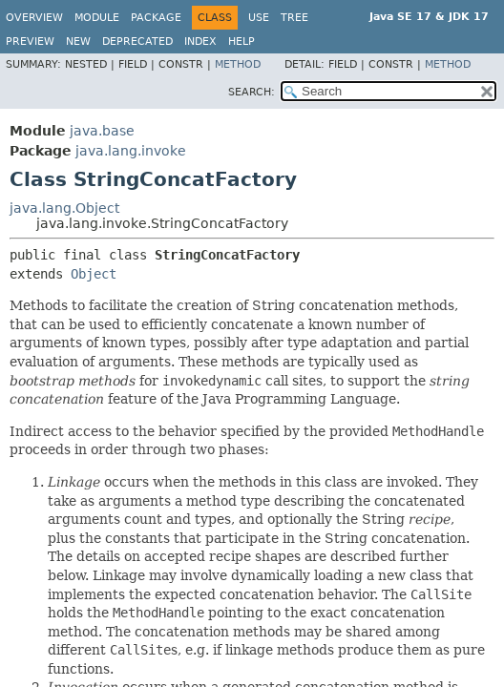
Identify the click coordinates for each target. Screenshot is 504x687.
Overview (34, 17)
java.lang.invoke (130, 150)
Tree (294, 17)
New (78, 41)
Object (93, 273)
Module (96, 17)
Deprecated (137, 41)
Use (258, 17)
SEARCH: (251, 92)
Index (200, 41)
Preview (30, 41)
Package (156, 17)
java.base (102, 130)
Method (238, 64)
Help (241, 41)
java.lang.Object (64, 208)
